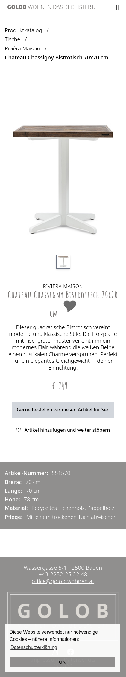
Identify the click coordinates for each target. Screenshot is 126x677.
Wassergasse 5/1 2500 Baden (63, 567)
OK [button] (62, 662)
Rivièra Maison (22, 48)
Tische (12, 39)
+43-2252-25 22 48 (63, 574)
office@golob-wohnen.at (63, 581)
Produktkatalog (23, 30)
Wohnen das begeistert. (51, 6)
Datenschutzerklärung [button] (33, 647)
